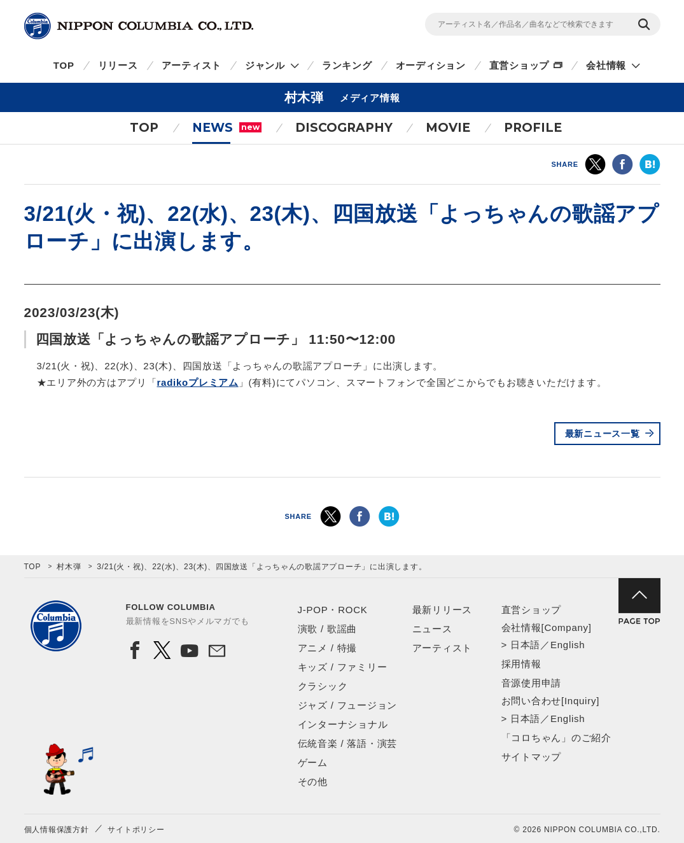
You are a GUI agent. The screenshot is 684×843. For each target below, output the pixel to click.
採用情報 (521, 663)
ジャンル (265, 65)
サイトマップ (531, 756)
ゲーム (313, 762)
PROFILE (533, 127)
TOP (63, 65)
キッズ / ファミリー (342, 667)
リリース (118, 65)
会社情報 (606, 65)
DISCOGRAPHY (344, 127)
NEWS (227, 127)
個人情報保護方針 (56, 829)
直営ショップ (519, 65)
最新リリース (442, 609)
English (567, 644)
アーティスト (192, 65)
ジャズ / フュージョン (348, 705)
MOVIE (448, 127)
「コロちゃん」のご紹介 (556, 737)
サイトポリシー (136, 829)
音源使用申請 (531, 682)
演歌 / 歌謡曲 (328, 628)
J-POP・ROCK (333, 609)
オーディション (431, 65)
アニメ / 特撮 (328, 647)
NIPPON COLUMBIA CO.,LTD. (138, 26)
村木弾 (69, 566)
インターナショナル (343, 724)
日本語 (525, 644)
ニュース (432, 628)
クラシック (323, 686)
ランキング (347, 65)
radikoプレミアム (198, 382)
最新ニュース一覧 (602, 434)
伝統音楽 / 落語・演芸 (348, 743)
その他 (313, 781)
